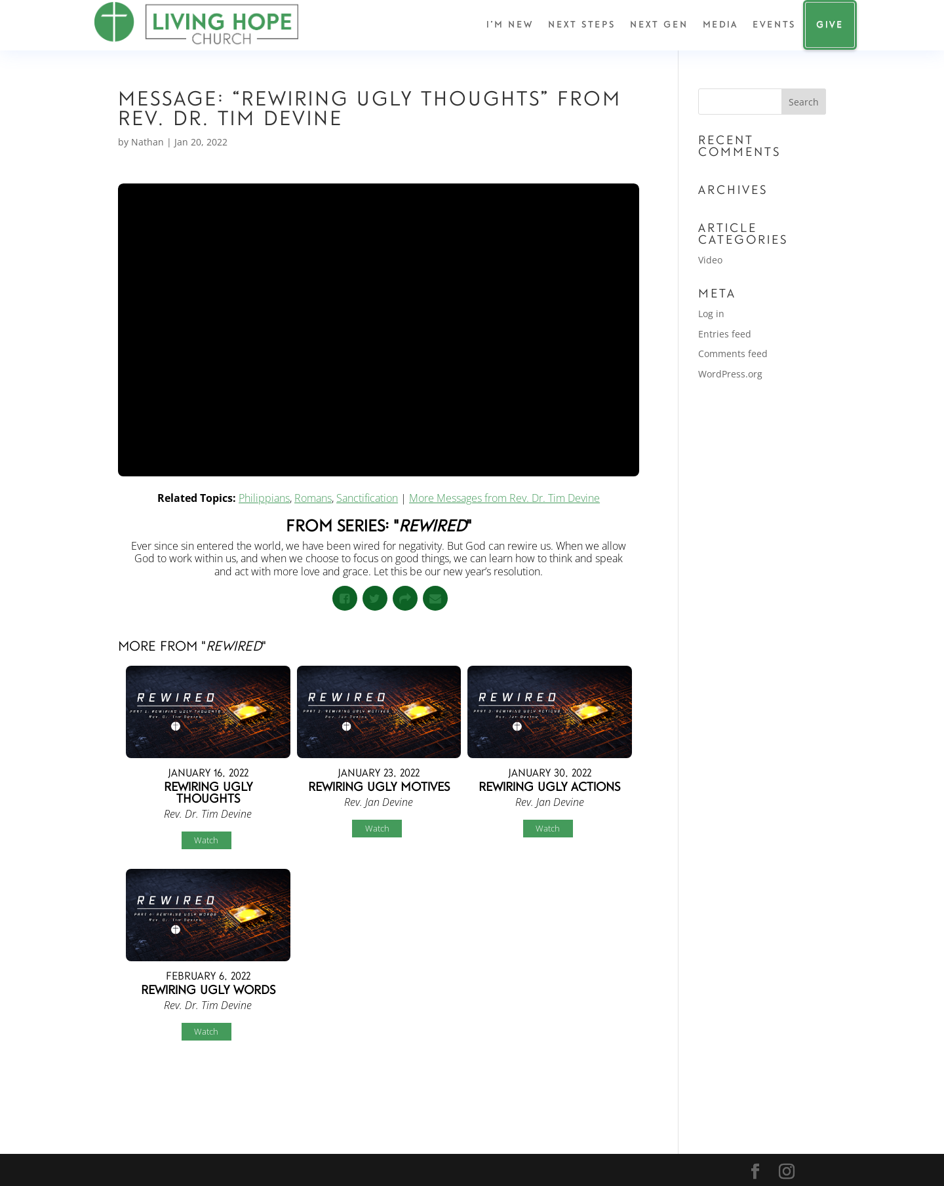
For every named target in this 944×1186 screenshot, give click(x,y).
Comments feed (733, 353)
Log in (711, 313)
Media (720, 24)
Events (774, 24)
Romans (313, 498)
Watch (206, 840)
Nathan (147, 142)
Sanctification (367, 498)
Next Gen (659, 24)
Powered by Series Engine (590, 1086)
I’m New (510, 24)
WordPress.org (730, 374)
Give (830, 24)
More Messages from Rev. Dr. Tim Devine (504, 498)
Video (710, 260)
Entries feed (724, 334)
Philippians (264, 498)
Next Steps (582, 24)
